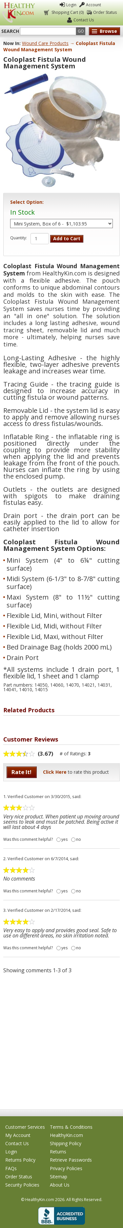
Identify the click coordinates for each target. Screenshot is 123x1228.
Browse (108, 31)
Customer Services (25, 1127)
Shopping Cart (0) (67, 12)
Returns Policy (20, 1160)
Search (10, 31)
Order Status (105, 12)
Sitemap (58, 1176)
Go (81, 31)
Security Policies (22, 1185)
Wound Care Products (45, 43)
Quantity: (18, 238)
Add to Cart (66, 238)
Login (71, 5)
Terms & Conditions (71, 1127)
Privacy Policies (66, 1168)
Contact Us (83, 20)
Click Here (55, 772)
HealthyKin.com (66, 1135)
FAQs (11, 1168)
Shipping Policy (65, 1143)
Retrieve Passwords (71, 1160)
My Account (18, 1135)
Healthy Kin (18, 12)
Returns (58, 1151)
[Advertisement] (61, 1041)
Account (93, 5)
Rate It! (21, 772)
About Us (60, 1185)
